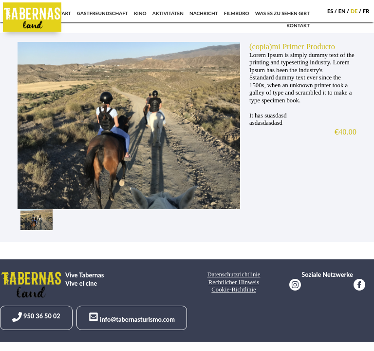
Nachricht (203, 13)
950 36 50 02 (36, 317)
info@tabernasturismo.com (132, 317)
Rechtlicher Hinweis (233, 282)
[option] (130, 125)
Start (63, 13)
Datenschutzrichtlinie (233, 274)
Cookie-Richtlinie (233, 289)
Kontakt (298, 25)
